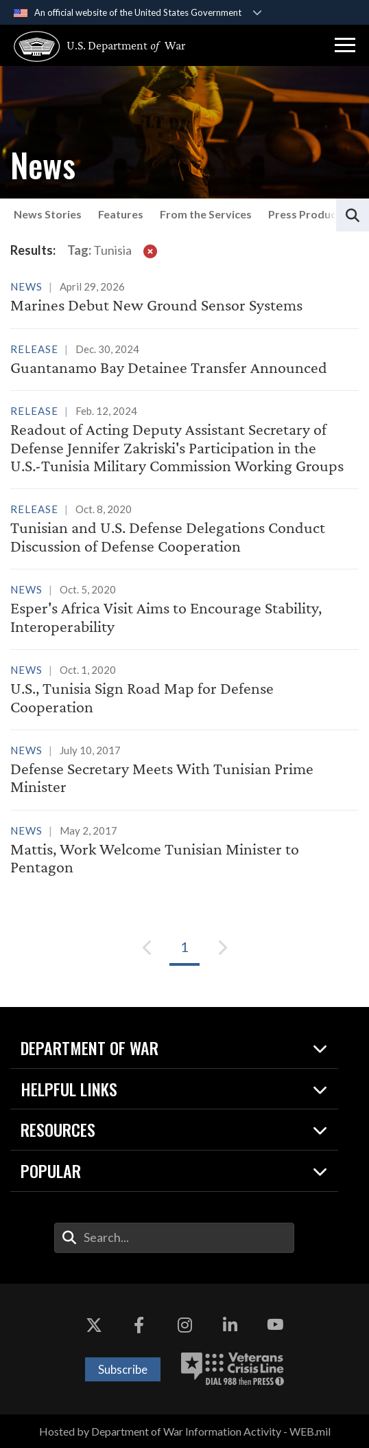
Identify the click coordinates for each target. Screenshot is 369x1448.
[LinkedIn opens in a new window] (230, 1325)
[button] (345, 45)
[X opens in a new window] (94, 1325)
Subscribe (122, 1369)
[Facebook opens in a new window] (139, 1325)
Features (120, 213)
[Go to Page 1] (184, 947)
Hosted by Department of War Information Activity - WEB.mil (185, 1431)
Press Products (307, 213)
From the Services (206, 213)
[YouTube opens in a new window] (275, 1325)
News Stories (48, 213)
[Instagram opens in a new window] (184, 1325)
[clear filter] (150, 250)
